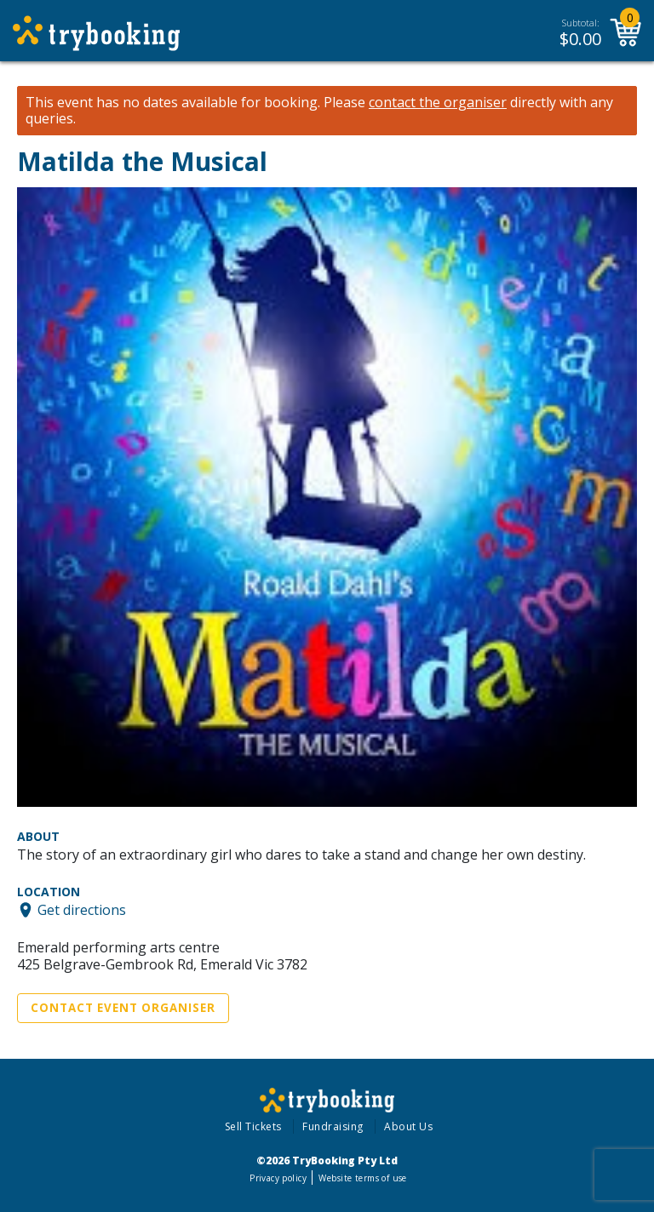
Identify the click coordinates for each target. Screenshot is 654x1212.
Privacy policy (278, 1178)
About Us (408, 1126)
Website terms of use (362, 1178)
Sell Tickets (253, 1126)
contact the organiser (438, 102)
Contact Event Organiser (123, 1007)
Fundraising (333, 1126)
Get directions (81, 909)
